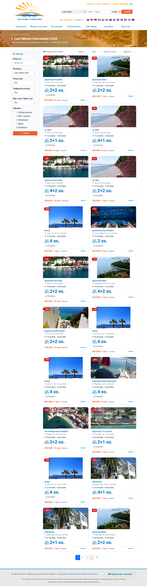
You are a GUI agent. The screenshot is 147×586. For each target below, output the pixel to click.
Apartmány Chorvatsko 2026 (89, 579)
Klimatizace (22, 120)
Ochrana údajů (74, 574)
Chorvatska (74, 579)
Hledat (127, 12)
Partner (60, 582)
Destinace (17, 69)
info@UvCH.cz (92, 574)
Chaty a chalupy (119, 579)
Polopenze (21, 127)
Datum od (17, 59)
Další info (126, 26)
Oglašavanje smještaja (120, 574)
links (64, 582)
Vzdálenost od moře (21, 89)
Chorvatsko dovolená (62, 579)
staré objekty (52, 582)
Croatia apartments (106, 579)
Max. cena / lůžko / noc (23, 99)
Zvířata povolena (24, 112)
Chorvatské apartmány (91, 582)
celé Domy (108, 26)
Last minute (91, 26)
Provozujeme (26, 579)
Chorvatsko (21, 26)
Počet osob (18, 79)
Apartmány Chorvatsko (75, 582)
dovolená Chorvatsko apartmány (42, 579)
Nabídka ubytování (39, 26)
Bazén (19, 124)
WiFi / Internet (23, 116)
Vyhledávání (56, 26)
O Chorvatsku (73, 26)
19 (97, 557)
